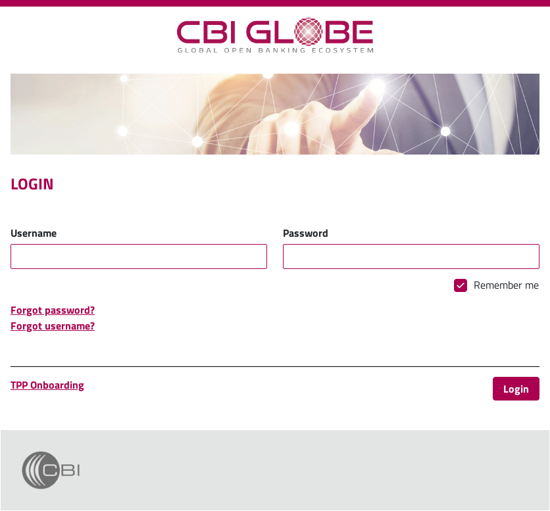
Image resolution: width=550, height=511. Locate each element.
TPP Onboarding (47, 385)
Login (516, 389)
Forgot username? (53, 325)
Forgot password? (53, 310)
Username (34, 233)
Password (305, 233)
